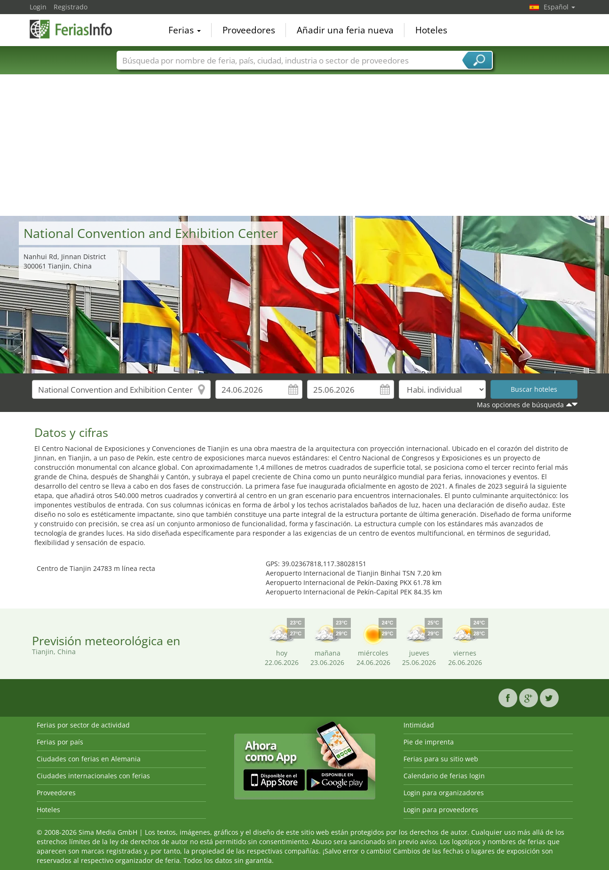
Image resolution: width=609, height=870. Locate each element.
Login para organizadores (443, 792)
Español (559, 6)
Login (38, 6)
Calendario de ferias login (444, 775)
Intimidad (418, 724)
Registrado (70, 6)
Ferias (184, 30)
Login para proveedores (440, 809)
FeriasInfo (77, 29)
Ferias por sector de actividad (83, 724)
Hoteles (431, 30)
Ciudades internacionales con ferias (93, 775)
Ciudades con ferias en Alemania (89, 758)
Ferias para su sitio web (440, 758)
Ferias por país (60, 741)
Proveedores (248, 30)
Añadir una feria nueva (345, 30)
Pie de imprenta (428, 741)
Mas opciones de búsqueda (520, 404)
